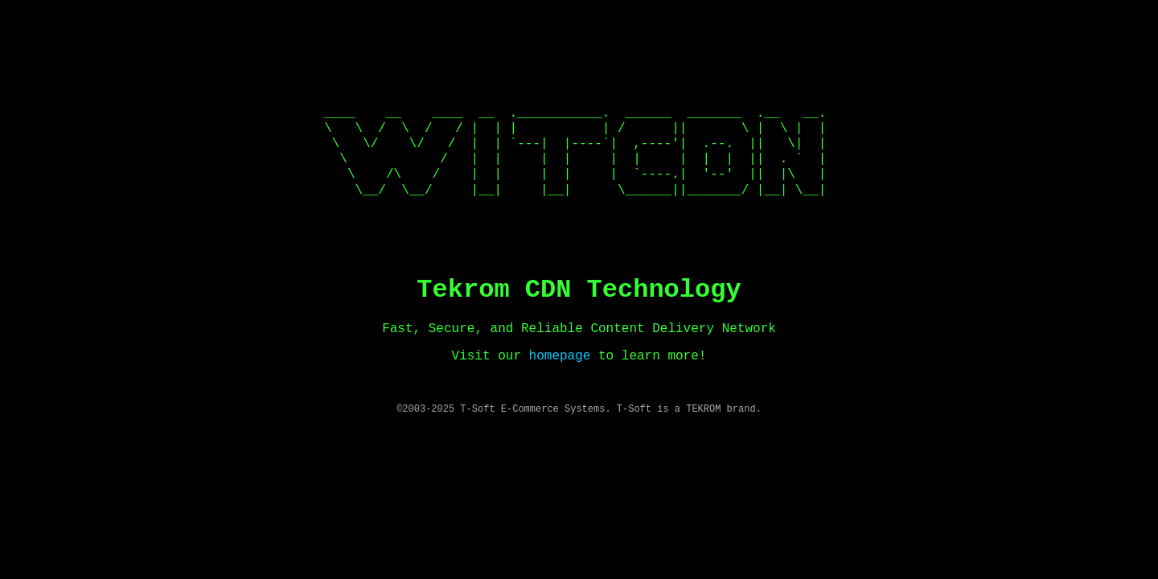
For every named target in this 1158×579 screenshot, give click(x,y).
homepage (560, 356)
